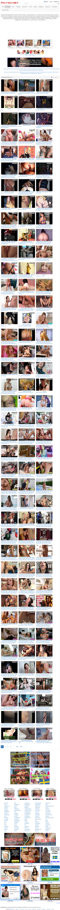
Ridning (15, 509)
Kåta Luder (6, 72)
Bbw (40, 359)
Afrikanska (21, 558)
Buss (14, 159)
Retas (49, 343)
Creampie (5, 144)
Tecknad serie (48, 126)
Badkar (3, 126)
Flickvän (45, 227)
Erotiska (47, 608)
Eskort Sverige (53, 68)
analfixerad (37, 804)
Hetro (47, 1)
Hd (25, 209)
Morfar (44, 426)
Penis (31, 359)
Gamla (38, 392)
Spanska (42, 109)
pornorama (37, 817)
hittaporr (26, 807)
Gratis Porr (39, 72)
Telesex (21, 68)
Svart (10, 159)
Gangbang (43, 658)
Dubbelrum (41, 443)
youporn (6, 827)
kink (36, 820)
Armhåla (21, 492)
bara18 (47, 830)
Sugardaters (23, 73)
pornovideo (27, 830)
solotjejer (16, 814)
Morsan (42, 410)
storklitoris (16, 819)
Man (26, 459)
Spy (13, 543)
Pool (41, 493)
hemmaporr (37, 823)
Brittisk (49, 226)
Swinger (9, 209)
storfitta (16, 813)
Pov (6, 310)
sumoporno (48, 813)
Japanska (31, 292)
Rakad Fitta (44, 72)
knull (5, 816)
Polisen (10, 543)
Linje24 (4, 68)
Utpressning (42, 525)
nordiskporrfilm (28, 808)
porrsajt (26, 822)
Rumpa (23, 409)
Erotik (36, 72)
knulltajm (16, 829)
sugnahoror (16, 804)
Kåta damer (39, 73)
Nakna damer (28, 73)
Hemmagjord (46, 243)
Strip (22, 543)
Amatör (3, 93)
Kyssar (27, 525)
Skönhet (40, 126)
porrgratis (16, 822)
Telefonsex (18, 68)
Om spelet (21, 160)
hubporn (37, 822)
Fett (45, 260)
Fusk (41, 409)
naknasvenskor (28, 810)
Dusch (45, 392)
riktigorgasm (17, 820)
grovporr (6, 820)
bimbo (15, 825)
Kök (40, 159)
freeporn (37, 826)
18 (37, 109)
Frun (11, 742)
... (13, 746)
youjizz (5, 829)
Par (12, 176)
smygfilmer (27, 803)
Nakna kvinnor (15, 72)
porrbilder (27, 823)
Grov (22, 360)
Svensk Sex (49, 72)
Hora (20, 94)
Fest (2, 127)
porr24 (46, 807)
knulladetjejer (28, 813)
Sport (46, 343)
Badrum (7, 126)
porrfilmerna (48, 827)
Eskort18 (36, 70)
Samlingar (10, 259)
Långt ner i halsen (31, 93)
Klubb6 (32, 70)
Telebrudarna (13, 68)
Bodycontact (40, 70)
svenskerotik (17, 817)
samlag (47, 816)
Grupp (5, 625)
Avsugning (24, 93)
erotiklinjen (27, 816)
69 (37, 325)
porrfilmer (27, 806)
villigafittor (16, 808)
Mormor (24, 392)
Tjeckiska (26, 277)
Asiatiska (6, 276)
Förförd (12, 659)
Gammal (28, 194)
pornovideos (27, 829)
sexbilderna (7, 806)
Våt (32, 143)
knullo (15, 823)
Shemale (56, 1)
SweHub (6, 803)
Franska (12, 227)
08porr (26, 820)
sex (46, 819)
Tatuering (11, 360)
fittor (15, 803)
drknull (15, 806)
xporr (5, 830)
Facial (48, 293)
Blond (14, 143)
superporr (37, 808)
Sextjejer (24, 70)
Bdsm (41, 724)
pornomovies (38, 819)
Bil (37, 93)
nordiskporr (6, 811)
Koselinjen (30, 68)
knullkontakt (27, 811)
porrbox (37, 827)
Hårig (10, 343)
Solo (20, 109)
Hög (32, 508)
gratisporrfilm (27, 817)
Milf (40, 192)
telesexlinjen (27, 804)
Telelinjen (8, 68)
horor (5, 804)
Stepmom (9, 692)
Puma (9, 176)
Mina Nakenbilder (46, 68)
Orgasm (21, 143)
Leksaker (46, 310)
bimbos (26, 827)
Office (28, 359)
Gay (51, 1)
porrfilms (47, 808)
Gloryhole (7, 676)
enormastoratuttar (49, 817)
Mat (47, 93)
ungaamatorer (17, 810)
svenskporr (47, 811)
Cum (39, 93)
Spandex (42, 343)
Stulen (3, 742)
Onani (20, 226)
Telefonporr (40, 68)
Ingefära (13, 293)
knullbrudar (6, 814)
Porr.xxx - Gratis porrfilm (30, 55)
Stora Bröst (9, 143)
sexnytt (16, 816)
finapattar (47, 829)
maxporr (47, 823)
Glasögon (47, 360)
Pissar (41, 392)
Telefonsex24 (35, 68)
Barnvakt (24, 591)
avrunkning (47, 810)
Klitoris (38, 475)
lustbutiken (47, 825)
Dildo (6, 359)
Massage (47, 143)
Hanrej (15, 508)
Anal (20, 93)
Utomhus (47, 177)
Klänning (7, 227)
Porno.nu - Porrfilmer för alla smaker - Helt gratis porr (30, 54)
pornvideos (16, 827)
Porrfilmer (54, 72)
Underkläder (30, 492)
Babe (22, 176)
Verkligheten (11, 476)
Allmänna (6, 127)
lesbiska (16, 826)
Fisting (11, 459)
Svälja (32, 725)
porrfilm (6, 807)
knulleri (6, 813)
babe (5, 825)
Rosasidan (29, 70)
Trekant (50, 144)
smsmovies (37, 810)
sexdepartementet (49, 806)
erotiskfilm (37, 814)
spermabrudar (48, 814)
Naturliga (31, 277)
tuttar (46, 804)
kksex (15, 830)
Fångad (38, 409)
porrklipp (6, 819)
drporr (26, 819)
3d (39, 109)
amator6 (37, 816)
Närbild (47, 625)
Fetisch (49, 209)
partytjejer (6, 810)
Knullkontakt (31, 72)
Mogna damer (34, 73)
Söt (6, 93)
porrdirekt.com (12, 909)
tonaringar (37, 807)
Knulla (57, 72)
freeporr (37, 825)
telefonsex (47, 803)
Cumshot (43, 93)
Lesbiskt (43, 143)
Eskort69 (10, 72)
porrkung (6, 817)
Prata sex (26, 68)
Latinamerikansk (11, 93)
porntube (27, 826)
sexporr (36, 811)
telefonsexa (37, 806)
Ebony (30, 192)
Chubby (8, 410)
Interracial (23, 194)
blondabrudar (38, 803)
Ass (5, 143)
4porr (15, 807)
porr (15, 811)
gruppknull (27, 814)
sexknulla (37, 813)
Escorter (27, 72)
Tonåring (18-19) (26, 143)
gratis (46, 820)
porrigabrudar (38, 829)
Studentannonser (22, 72)
